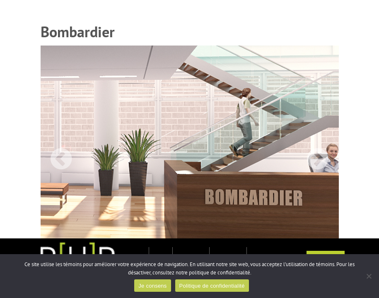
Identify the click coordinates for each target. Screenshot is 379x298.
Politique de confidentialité (212, 286)
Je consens (152, 286)
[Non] (369, 276)
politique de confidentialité (219, 272)
